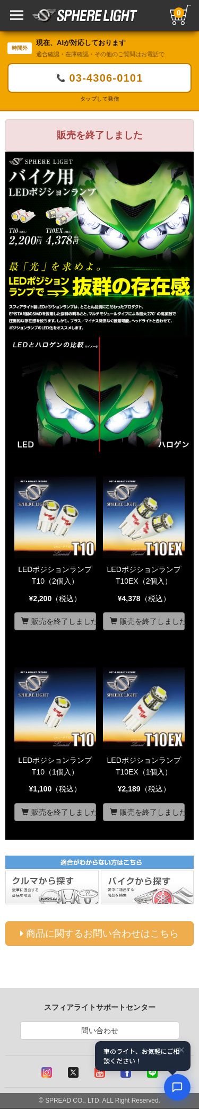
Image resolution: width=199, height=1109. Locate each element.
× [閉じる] (181, 1049)
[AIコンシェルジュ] (177, 1087)
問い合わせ (99, 1030)
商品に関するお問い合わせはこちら (99, 933)
